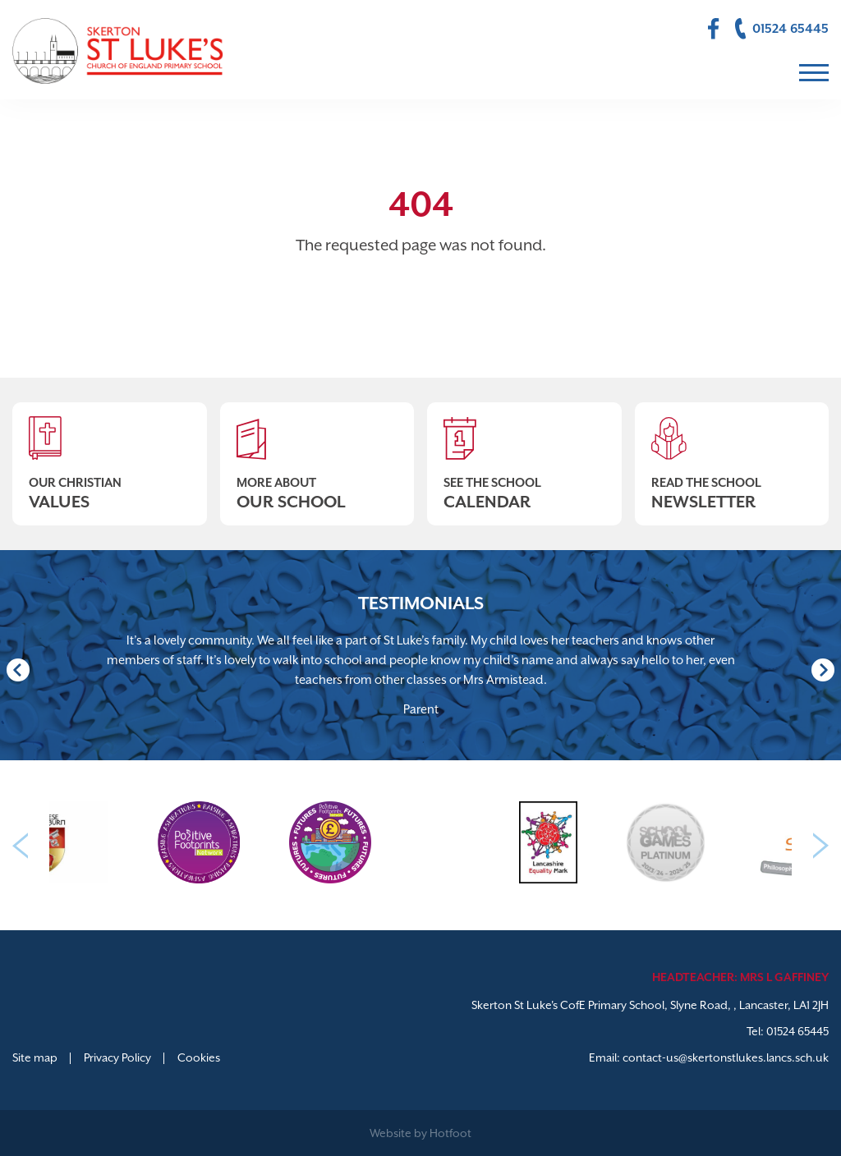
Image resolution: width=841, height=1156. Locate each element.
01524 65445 (797, 1031)
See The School (524, 457)
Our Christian (110, 457)
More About (317, 457)
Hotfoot (450, 1133)
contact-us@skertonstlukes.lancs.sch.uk (726, 1057)
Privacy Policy (117, 1057)
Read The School (732, 457)
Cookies (198, 1057)
